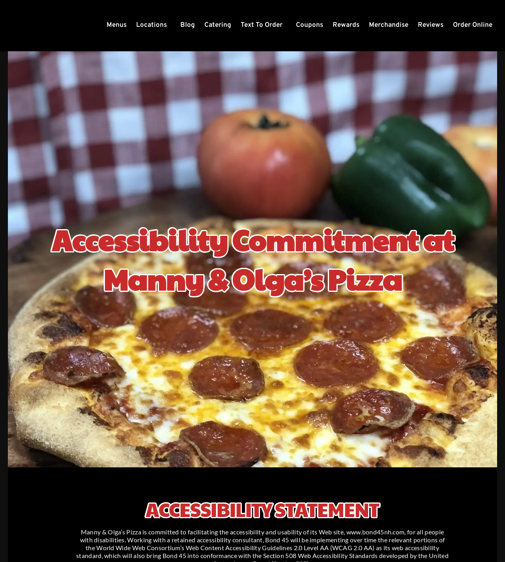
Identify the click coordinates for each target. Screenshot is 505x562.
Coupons (309, 25)
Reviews (430, 25)
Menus (117, 25)
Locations (151, 25)
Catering (217, 25)
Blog (187, 25)
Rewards (346, 25)
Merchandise (388, 25)
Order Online (472, 25)
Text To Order (261, 25)
